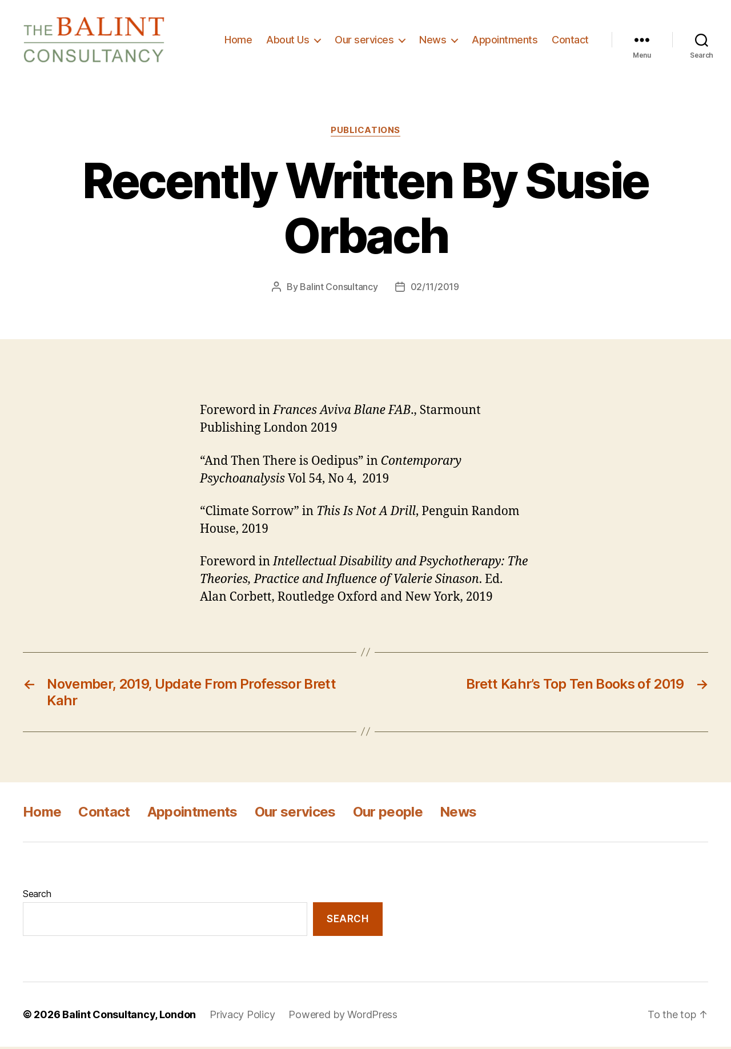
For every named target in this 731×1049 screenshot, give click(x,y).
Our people (388, 814)
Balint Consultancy (338, 289)
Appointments (504, 41)
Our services (364, 41)
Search (37, 896)
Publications (365, 133)
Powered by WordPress (342, 1017)
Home (238, 41)
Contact (570, 41)
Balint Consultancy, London (129, 1017)
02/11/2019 (435, 289)
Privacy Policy (242, 1017)
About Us (287, 41)
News (432, 41)
